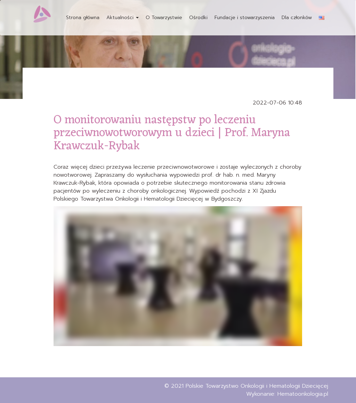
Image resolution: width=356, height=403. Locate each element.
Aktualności (122, 17)
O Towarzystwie (164, 17)
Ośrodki (198, 17)
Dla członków (297, 17)
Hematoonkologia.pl (302, 394)
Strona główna (82, 17)
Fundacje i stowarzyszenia (245, 17)
